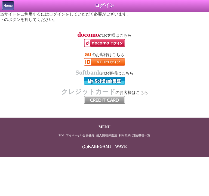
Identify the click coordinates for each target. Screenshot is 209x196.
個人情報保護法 (106, 135)
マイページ (73, 135)
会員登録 (88, 135)
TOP (61, 135)
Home (8, 6)
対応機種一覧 (141, 135)
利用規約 (125, 135)
